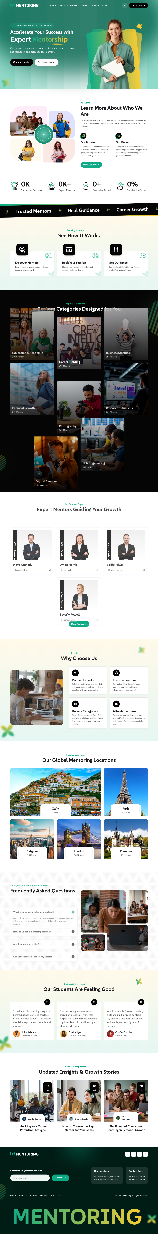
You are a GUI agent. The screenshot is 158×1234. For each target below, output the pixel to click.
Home (53, 5)
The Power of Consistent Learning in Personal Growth (126, 1128)
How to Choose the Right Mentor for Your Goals (79, 1128)
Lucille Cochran (32, 1119)
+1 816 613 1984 (137, 1179)
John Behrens (29, 1032)
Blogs (95, 5)
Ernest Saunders (123, 1118)
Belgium (32, 851)
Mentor (63, 5)
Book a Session (21, 62)
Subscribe (60, 1177)
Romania (126, 851)
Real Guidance (81, 210)
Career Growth (130, 209)
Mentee (75, 5)
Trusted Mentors (31, 211)
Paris (125, 808)
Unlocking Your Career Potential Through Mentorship (32, 1129)
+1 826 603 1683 (137, 1176)
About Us (23, 1195)
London (79, 851)
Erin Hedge (74, 1032)
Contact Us (55, 1195)
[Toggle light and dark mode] (125, 5)
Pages (86, 5)
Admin (104, 5)
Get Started (138, 5)
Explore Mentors (46, 62)
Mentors (33, 1195)
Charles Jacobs (123, 1032)
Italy (55, 808)
